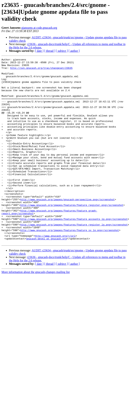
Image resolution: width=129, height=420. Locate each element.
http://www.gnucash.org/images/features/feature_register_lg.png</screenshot (74, 258)
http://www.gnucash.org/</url (55, 271)
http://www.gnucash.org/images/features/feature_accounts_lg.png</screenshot (74, 251)
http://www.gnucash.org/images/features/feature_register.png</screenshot (71, 234)
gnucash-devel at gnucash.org (46, 275)
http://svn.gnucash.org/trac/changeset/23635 (41, 70)
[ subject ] (62, 50)
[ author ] (74, 50)
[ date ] (39, 50)
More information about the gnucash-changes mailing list (35, 309)
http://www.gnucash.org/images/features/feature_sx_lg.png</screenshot (69, 265)
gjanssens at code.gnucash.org (39, 27)
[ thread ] (49, 50)
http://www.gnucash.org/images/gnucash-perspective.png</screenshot (67, 228)
